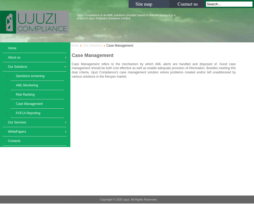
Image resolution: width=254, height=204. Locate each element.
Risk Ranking (25, 94)
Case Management (29, 104)
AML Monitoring (27, 85)
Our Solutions (17, 67)
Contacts (14, 141)
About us (14, 57)
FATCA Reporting (28, 113)
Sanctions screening (30, 76)
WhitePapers (17, 132)
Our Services (17, 122)
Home (12, 48)
